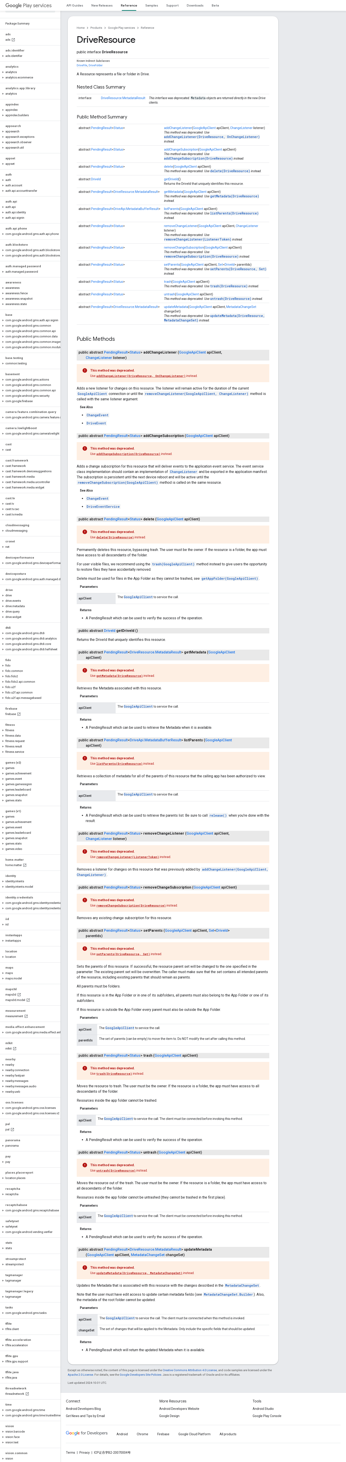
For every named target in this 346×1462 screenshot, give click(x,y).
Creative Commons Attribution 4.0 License (190, 1370)
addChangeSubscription (181, 149)
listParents (171, 209)
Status (118, 128)
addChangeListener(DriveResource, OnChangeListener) (212, 137)
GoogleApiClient (204, 128)
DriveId (96, 179)
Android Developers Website (179, 1409)
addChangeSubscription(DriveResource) (198, 158)
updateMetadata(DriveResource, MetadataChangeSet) (139, 1273)
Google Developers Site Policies (140, 1374)
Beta (215, 5)
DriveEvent (96, 423)
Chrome (142, 1434)
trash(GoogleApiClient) (173, 564)
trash (167, 281)
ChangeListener (241, 128)
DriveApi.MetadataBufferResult (136, 209)
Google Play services (121, 27)
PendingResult (101, 128)
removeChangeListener (181, 226)
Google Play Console (267, 1416)
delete (168, 166)
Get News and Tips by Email (85, 1416)
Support (172, 5)
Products (96, 27)
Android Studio (263, 1409)
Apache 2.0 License (80, 1374)
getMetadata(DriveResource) (234, 196)
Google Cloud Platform (194, 1434)
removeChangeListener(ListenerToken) (197, 239)
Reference (147, 27)
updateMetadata (176, 307)
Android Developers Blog (83, 1409)
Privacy (84, 1452)
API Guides (74, 5)
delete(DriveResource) (230, 171)
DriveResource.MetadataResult (123, 98)
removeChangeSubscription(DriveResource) (201, 256)
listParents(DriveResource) (234, 213)
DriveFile (82, 65)
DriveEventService (103, 506)
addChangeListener (178, 128)
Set (220, 264)
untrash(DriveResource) (231, 298)
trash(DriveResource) (229, 286)
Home (81, 27)
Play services (28, 5)
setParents (172, 264)
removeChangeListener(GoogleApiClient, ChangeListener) (196, 394)
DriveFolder (96, 65)
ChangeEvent (97, 415)
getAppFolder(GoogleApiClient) (230, 578)
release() (218, 815)
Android (122, 1434)
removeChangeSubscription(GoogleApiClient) (118, 482)
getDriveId (171, 179)
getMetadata (173, 192)
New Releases (102, 5)
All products (228, 1434)
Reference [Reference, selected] (129, 5)
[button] (29, 56)
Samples (151, 5)
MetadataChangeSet (241, 307)
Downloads (195, 5)
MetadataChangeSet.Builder (228, 1294)
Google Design (169, 1416)
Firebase (163, 1434)
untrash (169, 294)
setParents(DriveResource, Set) (238, 269)
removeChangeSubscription (184, 247)
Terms (70, 1452)
